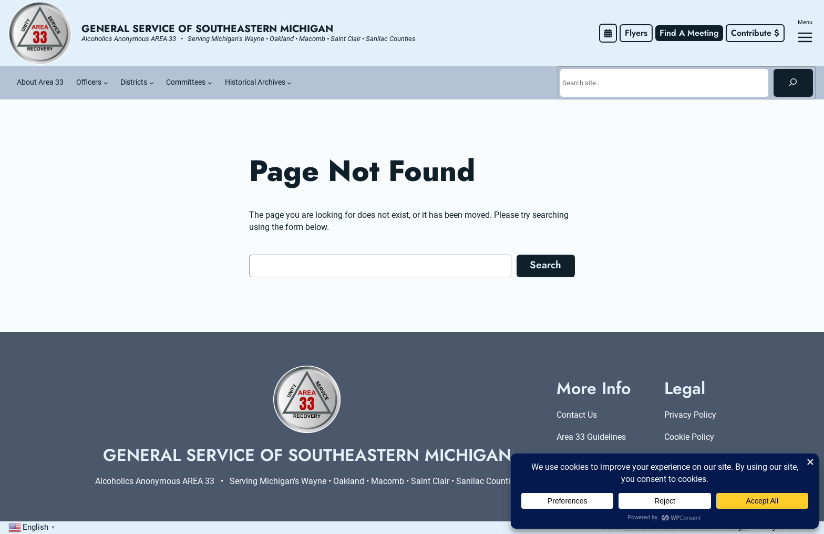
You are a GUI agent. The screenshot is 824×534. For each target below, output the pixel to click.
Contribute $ (755, 33)
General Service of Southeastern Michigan (207, 28)
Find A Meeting (689, 33)
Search (545, 264)
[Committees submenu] (210, 82)
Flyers (636, 33)
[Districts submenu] (151, 82)
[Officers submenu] (106, 82)
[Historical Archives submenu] (289, 82)
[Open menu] (805, 37)
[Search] (793, 82)
